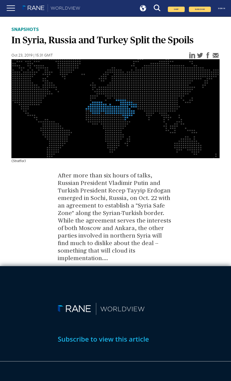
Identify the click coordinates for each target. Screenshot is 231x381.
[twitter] (200, 55)
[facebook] (208, 55)
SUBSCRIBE (200, 9)
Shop (176, 9)
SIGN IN (221, 8)
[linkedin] (192, 55)
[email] (216, 55)
